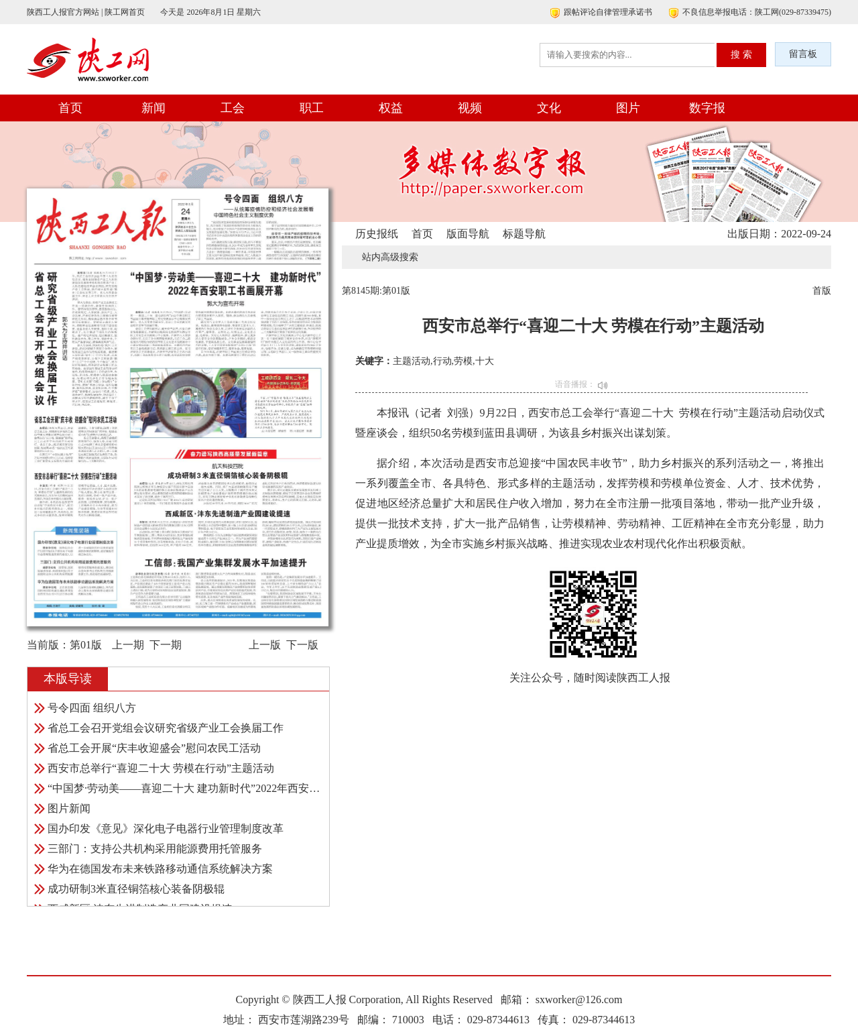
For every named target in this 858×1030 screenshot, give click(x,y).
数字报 (707, 108)
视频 (470, 108)
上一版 (265, 644)
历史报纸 (376, 233)
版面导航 (467, 233)
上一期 (128, 644)
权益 (391, 108)
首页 (70, 108)
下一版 (302, 644)
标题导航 (524, 233)
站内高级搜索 (390, 257)
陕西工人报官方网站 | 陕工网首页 (86, 12)
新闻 (153, 108)
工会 (233, 108)
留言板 (803, 54)
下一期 (165, 644)
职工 (312, 108)
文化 (549, 108)
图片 (628, 108)
